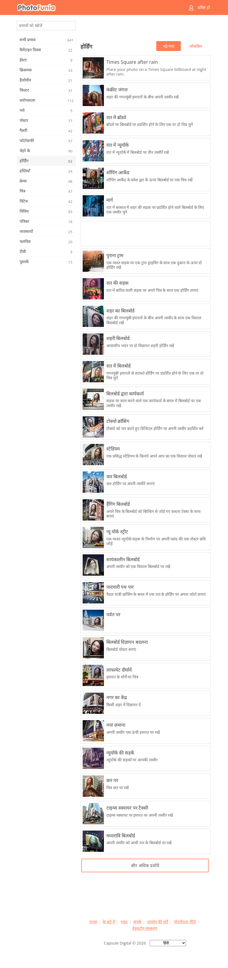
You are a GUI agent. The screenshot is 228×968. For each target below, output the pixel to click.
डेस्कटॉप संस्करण (144, 928)
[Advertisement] (144, 29)
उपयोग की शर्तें (157, 921)
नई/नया (168, 46)
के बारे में (109, 921)
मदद (124, 921)
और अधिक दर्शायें (145, 865)
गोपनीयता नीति (185, 921)
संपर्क (137, 921)
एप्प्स (93, 921)
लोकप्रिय (196, 46)
